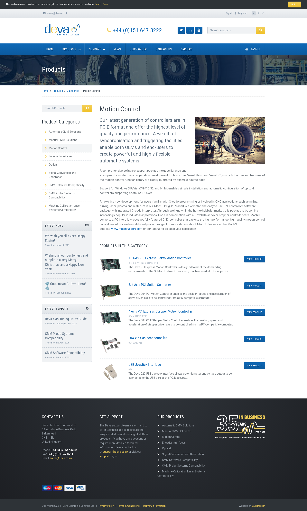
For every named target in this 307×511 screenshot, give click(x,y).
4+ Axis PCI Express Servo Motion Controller (159, 258)
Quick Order (138, 49)
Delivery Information (154, 505)
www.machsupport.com (126, 229)
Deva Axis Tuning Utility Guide (66, 319)
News (117, 49)
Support (95, 49)
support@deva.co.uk (115, 451)
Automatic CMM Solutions (63, 131)
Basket (253, 49)
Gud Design (258, 505)
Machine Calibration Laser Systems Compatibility (63, 207)
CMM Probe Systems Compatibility (60, 195)
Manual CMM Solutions (61, 139)
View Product (254, 259)
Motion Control (56, 148)
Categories (73, 90)
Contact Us (164, 49)
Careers (187, 49)
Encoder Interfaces (58, 156)
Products (69, 49)
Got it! (294, 4)
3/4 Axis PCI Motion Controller (149, 285)
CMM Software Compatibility (64, 185)
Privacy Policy (106, 505)
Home (50, 49)
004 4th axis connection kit (147, 338)
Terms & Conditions (128, 505)
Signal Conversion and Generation (60, 174)
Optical (51, 164)
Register (242, 13)
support (104, 456)
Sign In (229, 13)
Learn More (101, 4)
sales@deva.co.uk (57, 13)
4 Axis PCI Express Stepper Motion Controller (160, 311)
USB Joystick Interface (144, 364)
